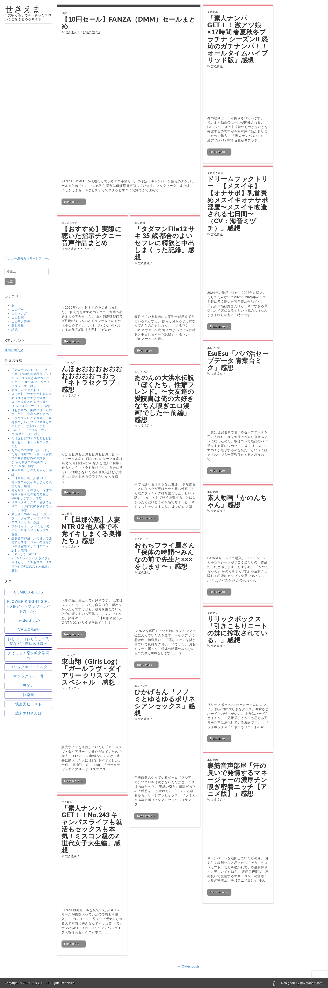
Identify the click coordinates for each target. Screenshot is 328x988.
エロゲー (17, 309)
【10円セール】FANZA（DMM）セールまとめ (129, 22)
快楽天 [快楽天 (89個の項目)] (28, 695)
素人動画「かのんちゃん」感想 (237, 501)
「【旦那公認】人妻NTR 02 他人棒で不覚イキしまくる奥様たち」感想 (31, 482)
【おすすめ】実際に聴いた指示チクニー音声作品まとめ (91, 236)
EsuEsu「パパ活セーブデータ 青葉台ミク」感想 (238, 360)
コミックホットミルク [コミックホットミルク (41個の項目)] (29, 667)
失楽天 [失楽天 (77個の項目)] (28, 685)
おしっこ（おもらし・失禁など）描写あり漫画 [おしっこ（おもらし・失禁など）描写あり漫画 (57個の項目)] (28, 641)
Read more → (73, 202)
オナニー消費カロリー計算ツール (28, 232)
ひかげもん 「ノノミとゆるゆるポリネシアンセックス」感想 (31, 530)
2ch (13, 305)
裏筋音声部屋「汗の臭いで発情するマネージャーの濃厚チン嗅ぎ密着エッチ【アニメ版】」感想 (237, 779)
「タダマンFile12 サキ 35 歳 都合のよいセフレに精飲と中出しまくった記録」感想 (31, 422)
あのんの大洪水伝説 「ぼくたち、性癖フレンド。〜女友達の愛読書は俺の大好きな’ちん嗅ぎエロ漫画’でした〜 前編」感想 (31, 458)
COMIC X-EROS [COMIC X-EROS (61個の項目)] (28, 592)
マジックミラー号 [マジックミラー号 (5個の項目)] (28, 676)
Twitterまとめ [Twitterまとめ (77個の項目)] (28, 620)
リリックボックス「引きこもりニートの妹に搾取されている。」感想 (31, 506)
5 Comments (91, 31)
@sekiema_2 (14, 350)
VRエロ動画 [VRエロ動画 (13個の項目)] (28, 629)
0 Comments (91, 248)
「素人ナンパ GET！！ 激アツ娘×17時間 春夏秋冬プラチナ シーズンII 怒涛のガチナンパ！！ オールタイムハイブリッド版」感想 (31, 378)
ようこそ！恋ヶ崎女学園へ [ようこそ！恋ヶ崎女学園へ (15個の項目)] (28, 655)
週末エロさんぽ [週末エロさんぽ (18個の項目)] (28, 713)
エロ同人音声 (20, 321)
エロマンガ (19, 313)
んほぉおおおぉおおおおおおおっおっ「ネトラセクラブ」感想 (31, 442)
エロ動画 (17, 317)
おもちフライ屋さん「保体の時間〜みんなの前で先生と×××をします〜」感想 (31, 494)
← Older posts (188, 966)
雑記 (14, 329)
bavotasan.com (311, 983)
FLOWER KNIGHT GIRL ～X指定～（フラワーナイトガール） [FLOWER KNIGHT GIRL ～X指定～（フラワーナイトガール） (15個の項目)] (28, 606)
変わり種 (17, 325)
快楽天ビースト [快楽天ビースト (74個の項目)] (28, 704)
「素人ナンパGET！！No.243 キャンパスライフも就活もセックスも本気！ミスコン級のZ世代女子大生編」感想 (31, 562)
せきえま (23, 9)
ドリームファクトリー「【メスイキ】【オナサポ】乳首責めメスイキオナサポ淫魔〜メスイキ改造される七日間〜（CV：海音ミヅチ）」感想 (31, 398)
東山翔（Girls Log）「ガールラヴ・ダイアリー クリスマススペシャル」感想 (31, 518)
